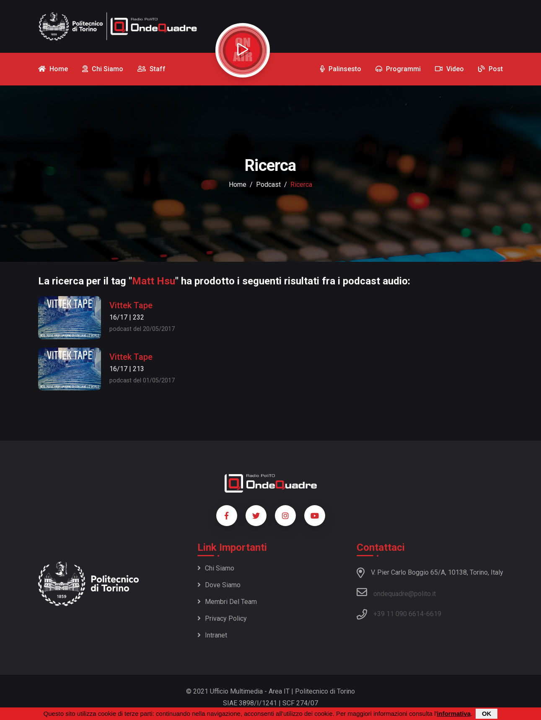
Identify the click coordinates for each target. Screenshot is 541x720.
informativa (454, 713)
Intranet (212, 635)
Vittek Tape (131, 305)
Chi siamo (215, 568)
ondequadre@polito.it (396, 592)
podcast (268, 184)
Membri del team (227, 602)
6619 (433, 614)
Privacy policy (222, 618)
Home (237, 184)
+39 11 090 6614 (398, 614)
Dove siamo (219, 585)
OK (487, 713)
